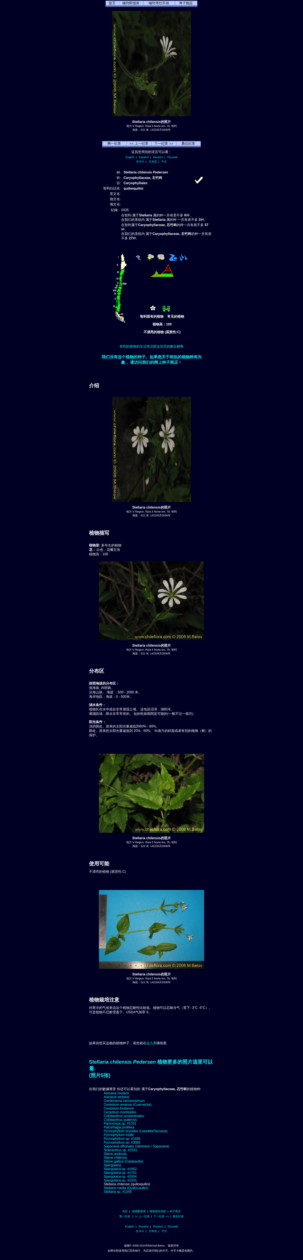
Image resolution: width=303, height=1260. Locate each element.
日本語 (153, 161)
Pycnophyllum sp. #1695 (122, 1138)
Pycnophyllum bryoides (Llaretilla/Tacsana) (135, 1131)
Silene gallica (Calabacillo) (123, 1161)
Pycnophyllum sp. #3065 (122, 1142)
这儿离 (151, 1043)
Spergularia (112, 1165)
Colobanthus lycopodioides (124, 1116)
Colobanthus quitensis (120, 1119)
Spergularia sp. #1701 (120, 1173)
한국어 (140, 161)
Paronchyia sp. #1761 (120, 1123)
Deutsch (158, 157)
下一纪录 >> (161, 1216)
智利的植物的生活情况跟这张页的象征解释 (151, 346)
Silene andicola (115, 1154)
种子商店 (175, 1211)
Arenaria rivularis (116, 1093)
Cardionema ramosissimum (124, 1101)
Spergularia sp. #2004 (120, 1176)
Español (144, 157)
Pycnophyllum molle (119, 1135)
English (130, 157)
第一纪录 (124, 1216)
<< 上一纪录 (142, 1216)
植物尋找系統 (158, 1211)
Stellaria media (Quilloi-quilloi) (126, 1188)
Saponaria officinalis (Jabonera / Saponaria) (136, 1146)
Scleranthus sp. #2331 (120, 1150)
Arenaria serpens (116, 1097)
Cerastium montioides (120, 1112)
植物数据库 (139, 1211)
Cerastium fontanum (119, 1108)
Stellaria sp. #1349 (118, 1191)
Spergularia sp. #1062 (120, 1169)
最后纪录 (178, 1216)
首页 (125, 1211)
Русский (172, 157)
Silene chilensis (115, 1157)
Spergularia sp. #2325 (120, 1180)
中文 (164, 161)
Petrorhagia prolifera (119, 1127)
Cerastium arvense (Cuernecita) (128, 1104)
